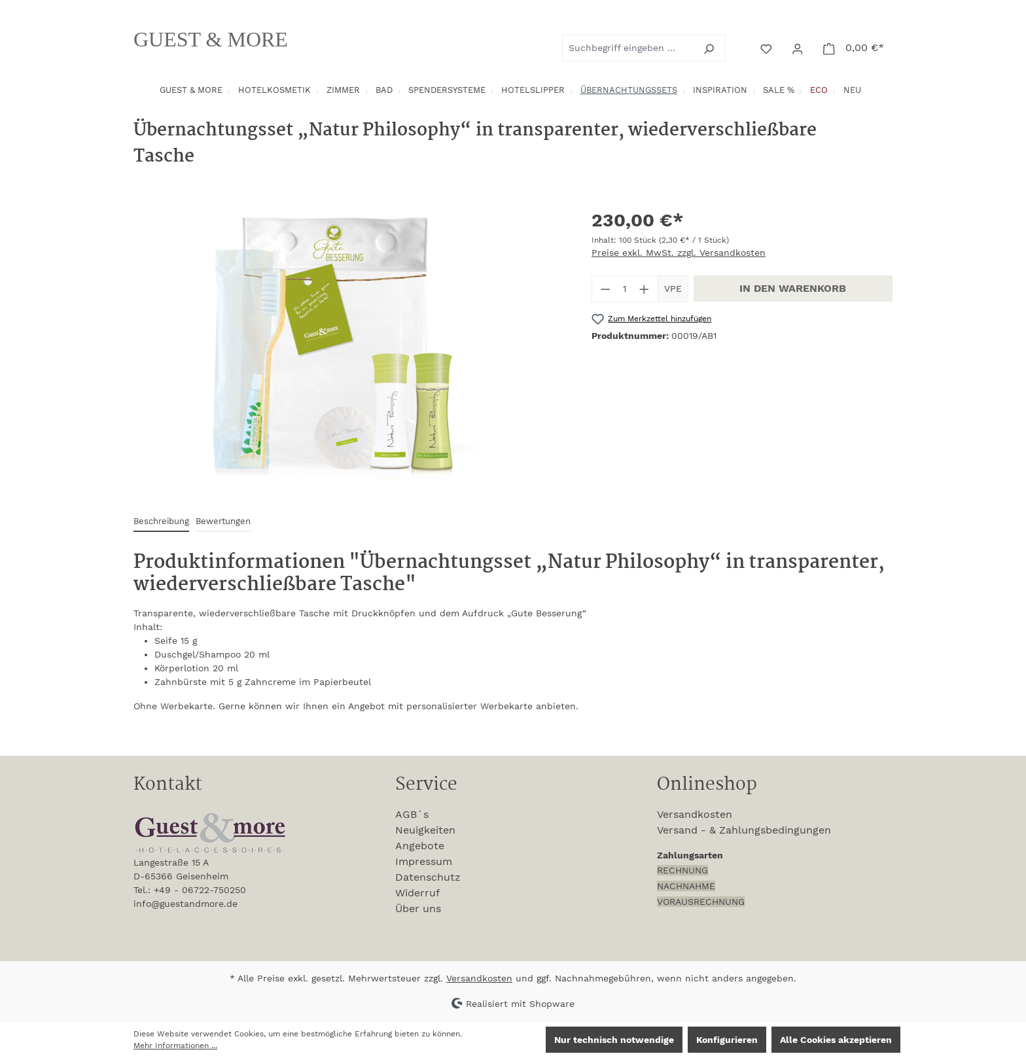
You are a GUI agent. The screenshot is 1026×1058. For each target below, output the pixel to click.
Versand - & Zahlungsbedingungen (744, 830)
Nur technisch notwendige (614, 1039)
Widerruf (417, 893)
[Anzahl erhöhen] (644, 288)
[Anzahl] (625, 288)
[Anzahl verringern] (605, 288)
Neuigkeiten (425, 830)
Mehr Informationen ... (175, 1045)
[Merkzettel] (767, 48)
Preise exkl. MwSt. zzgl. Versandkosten (679, 252)
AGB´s (412, 814)
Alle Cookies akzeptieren (836, 1039)
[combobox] (629, 48)
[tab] (161, 522)
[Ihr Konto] (799, 48)
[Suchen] (710, 48)
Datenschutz (428, 877)
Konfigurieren (727, 1039)
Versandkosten (694, 814)
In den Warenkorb (792, 288)
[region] (349, 347)
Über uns (418, 908)
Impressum (423, 861)
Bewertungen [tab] (223, 521)
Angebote (419, 845)
